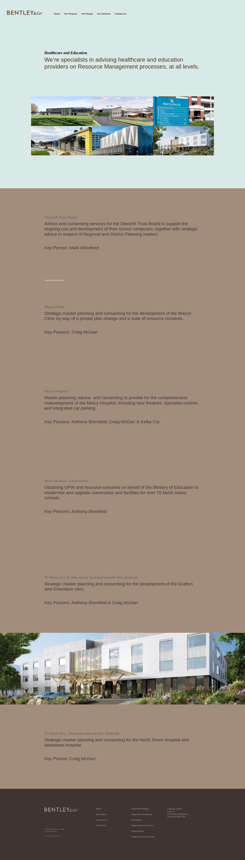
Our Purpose (70, 14)
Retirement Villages (140, 809)
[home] (24, 13)
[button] (106, 14)
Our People (87, 14)
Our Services (103, 14)
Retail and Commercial (142, 814)
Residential (137, 820)
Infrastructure (138, 831)
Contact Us (120, 14)
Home (57, 14)
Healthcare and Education (143, 837)
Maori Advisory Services (142, 825)
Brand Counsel (55, 836)
